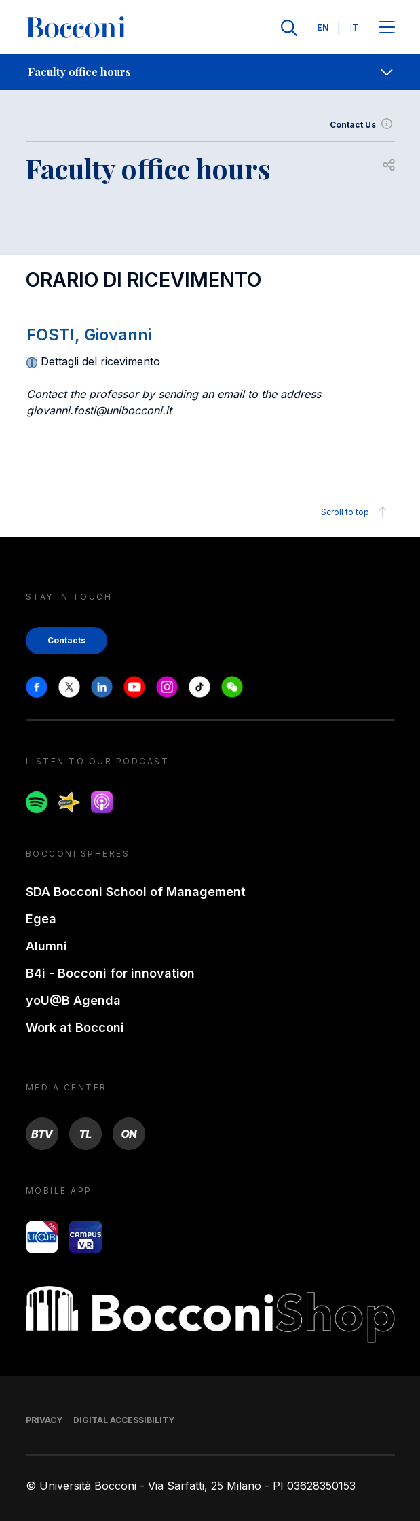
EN (323, 27)
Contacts (66, 640)
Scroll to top (356, 512)
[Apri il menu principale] (387, 28)
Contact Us (362, 125)
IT (354, 27)
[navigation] (210, 72)
